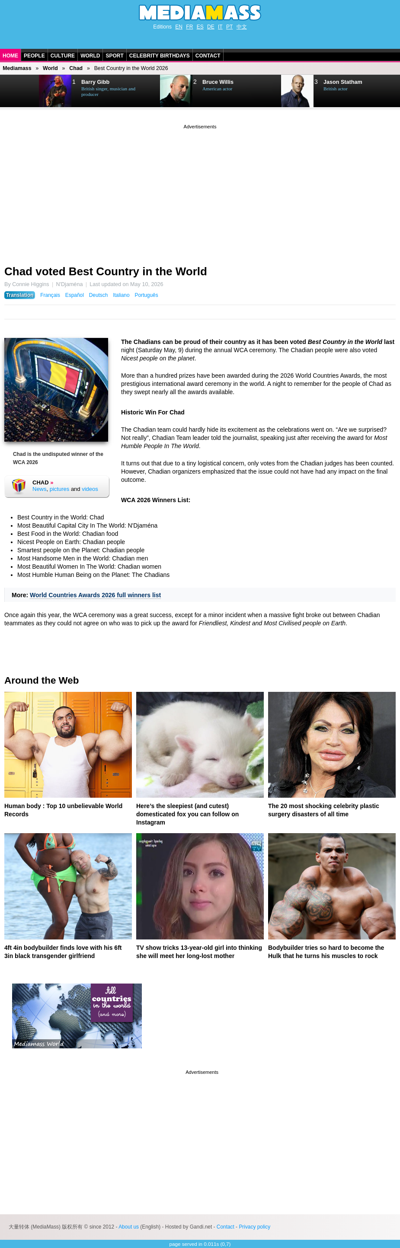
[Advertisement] (200, 191)
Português (146, 295)
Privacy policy (254, 1227)
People (34, 56)
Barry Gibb (95, 82)
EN (178, 27)
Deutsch (98, 295)
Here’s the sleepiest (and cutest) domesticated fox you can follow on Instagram (187, 814)
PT (229, 27)
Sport (114, 56)
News (39, 489)
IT (220, 27)
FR (189, 27)
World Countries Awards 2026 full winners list (95, 595)
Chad (76, 68)
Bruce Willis (218, 82)
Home (10, 56)
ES (200, 27)
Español (74, 295)
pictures (60, 489)
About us (128, 1227)
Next (20, 91)
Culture (63, 56)
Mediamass (17, 68)
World (90, 56)
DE (210, 27)
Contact (208, 56)
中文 (242, 27)
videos (90, 489)
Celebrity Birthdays (159, 56)
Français (50, 295)
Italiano (121, 295)
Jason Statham (342, 82)
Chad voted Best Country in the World (105, 271)
